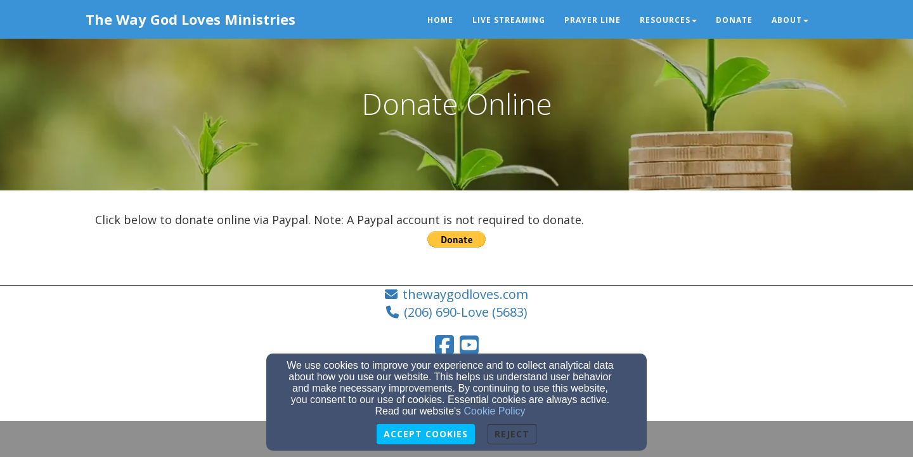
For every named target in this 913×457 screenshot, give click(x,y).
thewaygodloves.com (465, 294)
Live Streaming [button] (508, 20)
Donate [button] (734, 20)
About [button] (790, 20)
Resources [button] (668, 20)
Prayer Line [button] (592, 20)
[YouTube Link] (469, 344)
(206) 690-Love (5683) (466, 312)
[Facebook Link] (444, 344)
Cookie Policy (495, 411)
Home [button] (440, 20)
